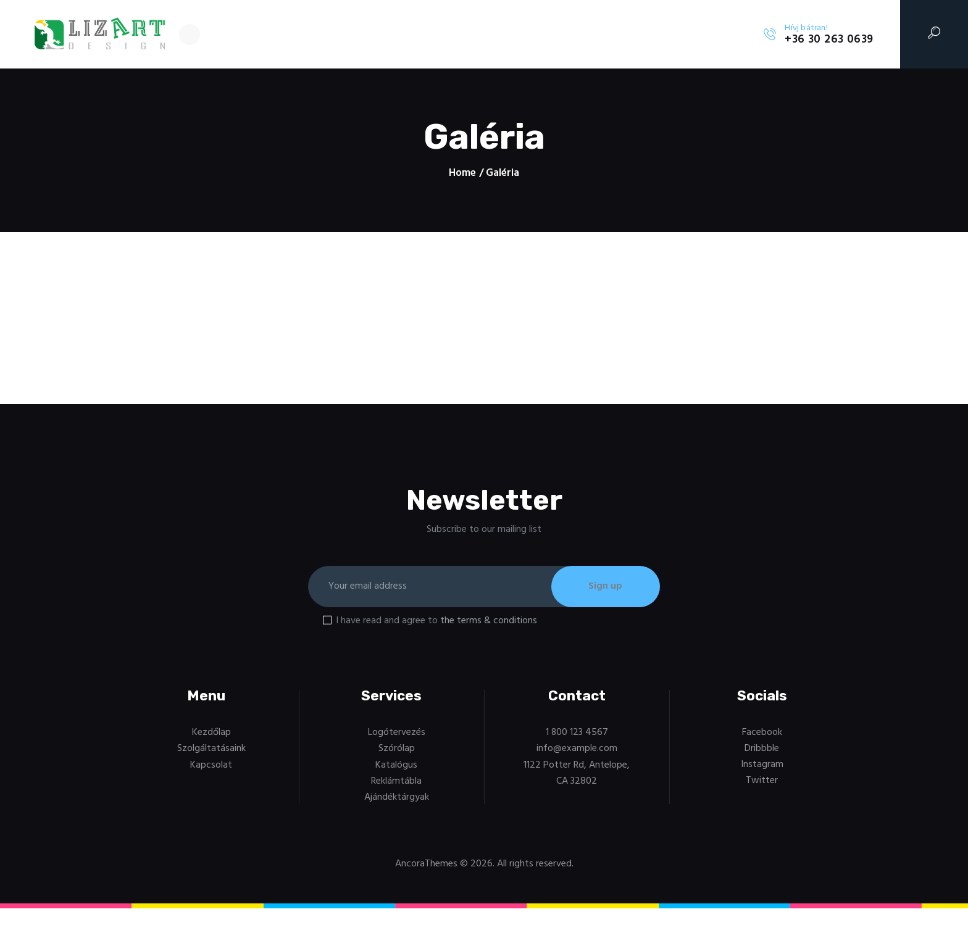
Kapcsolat (211, 766)
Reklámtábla (396, 782)
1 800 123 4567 (576, 734)
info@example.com (576, 750)
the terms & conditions (488, 622)
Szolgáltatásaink (211, 750)
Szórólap (396, 750)
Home (462, 173)
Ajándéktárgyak (396, 798)
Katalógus (396, 766)
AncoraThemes (426, 865)
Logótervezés (396, 734)
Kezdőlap (211, 734)
